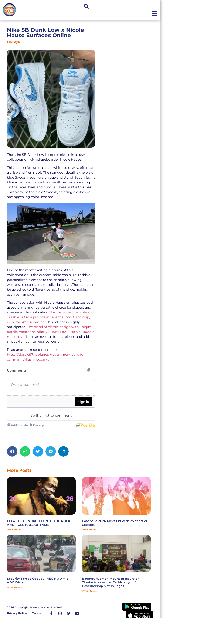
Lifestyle (14, 42)
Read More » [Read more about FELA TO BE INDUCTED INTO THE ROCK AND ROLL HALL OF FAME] (14, 529)
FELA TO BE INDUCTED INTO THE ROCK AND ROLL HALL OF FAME (38, 523)
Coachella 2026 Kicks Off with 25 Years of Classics (114, 523)
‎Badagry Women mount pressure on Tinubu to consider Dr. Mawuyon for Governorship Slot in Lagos (110, 582)
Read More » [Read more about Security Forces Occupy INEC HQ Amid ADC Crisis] (14, 587)
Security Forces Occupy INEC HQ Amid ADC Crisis (38, 580)
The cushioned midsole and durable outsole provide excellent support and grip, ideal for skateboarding (50, 317)
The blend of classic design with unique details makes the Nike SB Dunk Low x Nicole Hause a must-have (50, 332)
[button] (86, 6)
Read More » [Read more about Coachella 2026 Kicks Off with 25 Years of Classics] (89, 529)
